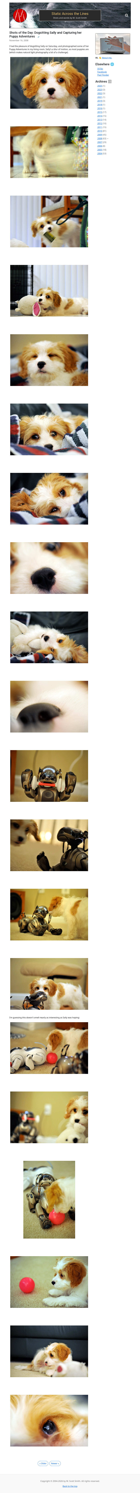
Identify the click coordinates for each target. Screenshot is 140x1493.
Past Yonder (103, 75)
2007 (99, 142)
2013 (99, 119)
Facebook (102, 71)
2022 (99, 93)
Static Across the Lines (70, 14)
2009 (99, 134)
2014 (99, 116)
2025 (99, 85)
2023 (99, 89)
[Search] (127, 15)
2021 (99, 97)
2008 (99, 138)
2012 (99, 123)
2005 (99, 149)
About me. (107, 57)
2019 (99, 100)
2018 (99, 104)
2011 (99, 127)
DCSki (100, 68)
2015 (99, 112)
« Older (42, 1463)
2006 (99, 146)
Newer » (55, 1463)
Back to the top (70, 1486)
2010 (99, 131)
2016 (99, 108)
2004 (99, 153)
